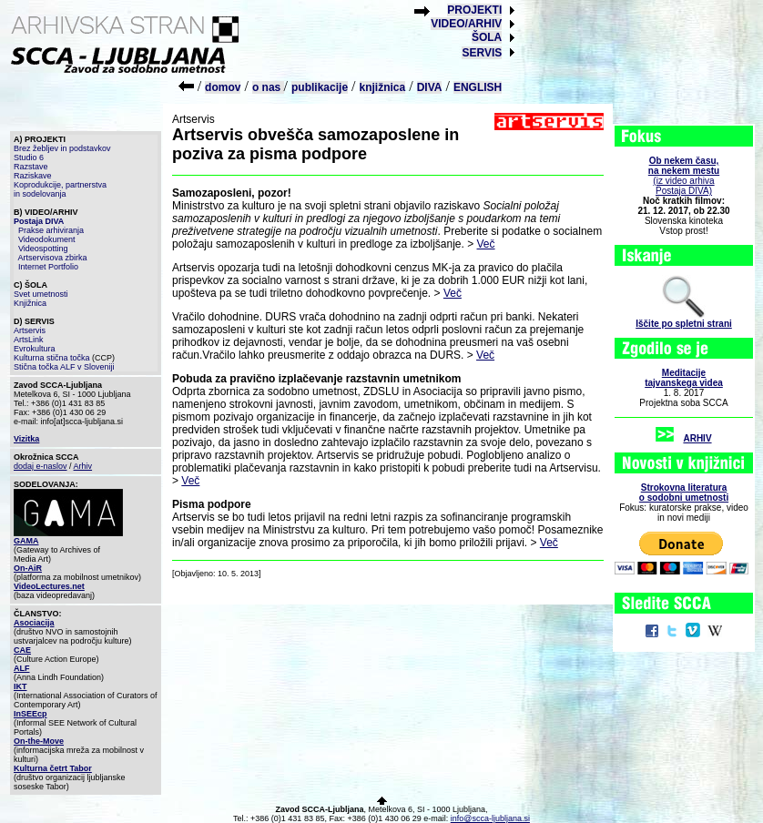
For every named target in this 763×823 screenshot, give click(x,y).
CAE (22, 650)
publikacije (319, 87)
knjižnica (383, 87)
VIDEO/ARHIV (466, 23)
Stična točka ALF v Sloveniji (64, 366)
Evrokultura (35, 348)
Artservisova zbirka (52, 257)
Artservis (30, 330)
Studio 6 (29, 157)
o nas (268, 87)
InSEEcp (30, 713)
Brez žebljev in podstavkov (62, 148)
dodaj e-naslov (40, 466)
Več (486, 244)
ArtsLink (29, 339)
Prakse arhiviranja (51, 230)
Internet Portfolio (48, 266)
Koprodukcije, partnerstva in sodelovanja (60, 189)
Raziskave (33, 175)
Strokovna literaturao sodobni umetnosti (683, 493)
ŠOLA (487, 37)
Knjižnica (30, 303)
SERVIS (482, 52)
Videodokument (46, 239)
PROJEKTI (474, 10)
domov (222, 87)
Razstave (31, 166)
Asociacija (34, 622)
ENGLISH (477, 87)
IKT (20, 686)
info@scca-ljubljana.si (490, 818)
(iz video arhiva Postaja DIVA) (683, 176)
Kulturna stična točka (52, 357)
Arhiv (83, 466)
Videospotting (42, 248)
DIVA (430, 87)
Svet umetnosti (41, 294)
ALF (22, 668)
